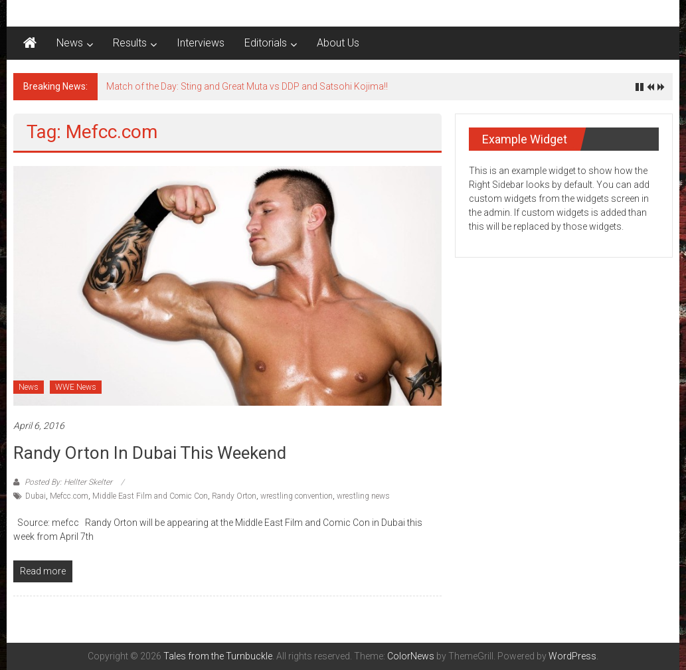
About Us (338, 43)
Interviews (200, 43)
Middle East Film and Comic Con (150, 496)
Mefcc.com (69, 496)
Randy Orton (234, 496)
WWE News (75, 387)
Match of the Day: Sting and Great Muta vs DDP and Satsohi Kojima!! (247, 86)
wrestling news (363, 496)
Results (130, 43)
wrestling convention (296, 496)
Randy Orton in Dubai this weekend (149, 453)
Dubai (35, 496)
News (69, 43)
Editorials (265, 43)
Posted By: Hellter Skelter (68, 482)
